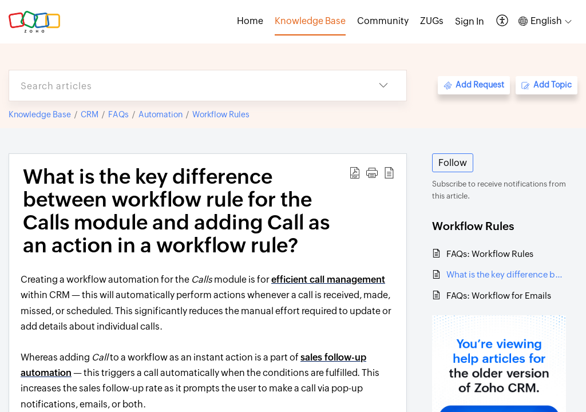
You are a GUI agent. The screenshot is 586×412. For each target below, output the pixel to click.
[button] (503, 21)
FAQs (118, 114)
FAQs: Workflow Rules (489, 254)
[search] (185, 85)
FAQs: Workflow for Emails (498, 295)
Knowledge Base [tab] (310, 20)
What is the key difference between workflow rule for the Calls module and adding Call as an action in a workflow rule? (506, 274)
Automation (160, 114)
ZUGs (432, 20)
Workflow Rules (221, 114)
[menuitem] (469, 21)
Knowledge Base (40, 114)
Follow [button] (452, 162)
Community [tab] (383, 20)
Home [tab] (250, 20)
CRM (89, 114)
